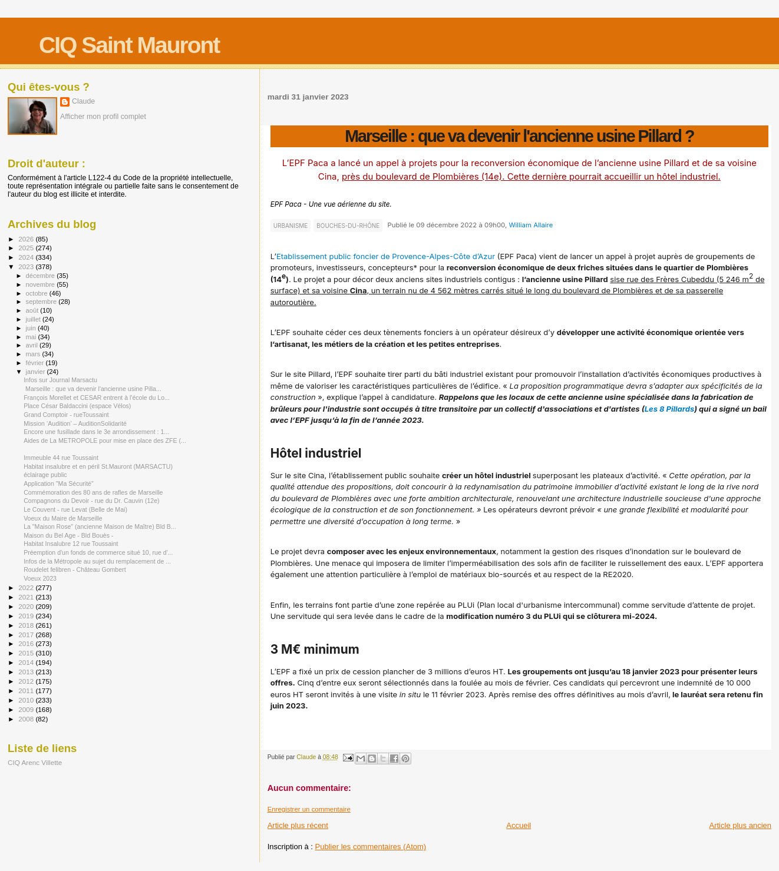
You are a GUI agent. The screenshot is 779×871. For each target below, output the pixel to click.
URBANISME (290, 225)
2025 (26, 247)
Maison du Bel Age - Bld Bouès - (68, 535)
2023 (26, 266)
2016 (26, 643)
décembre (41, 275)
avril (33, 345)
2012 (26, 681)
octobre (37, 293)
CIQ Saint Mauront (129, 45)
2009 (26, 709)
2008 (26, 719)
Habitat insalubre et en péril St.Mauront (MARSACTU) (98, 466)
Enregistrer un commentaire (309, 809)
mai (32, 336)
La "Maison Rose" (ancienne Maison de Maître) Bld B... (100, 526)
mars (34, 353)
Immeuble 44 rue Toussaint (61, 457)
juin (32, 328)
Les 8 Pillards (670, 408)
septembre (42, 301)
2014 (26, 662)
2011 (26, 690)
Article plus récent (298, 825)
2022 (26, 587)
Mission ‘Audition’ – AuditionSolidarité (75, 423)
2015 (26, 653)
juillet (34, 319)
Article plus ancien (740, 825)
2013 (26, 671)
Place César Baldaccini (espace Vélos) (77, 405)
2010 (26, 700)
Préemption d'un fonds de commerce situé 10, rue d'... (98, 552)
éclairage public (45, 474)
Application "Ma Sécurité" (59, 483)
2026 (26, 239)
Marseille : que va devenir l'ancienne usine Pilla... (92, 388)
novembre (41, 284)
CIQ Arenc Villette (35, 762)
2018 (26, 625)
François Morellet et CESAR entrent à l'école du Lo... (97, 397)
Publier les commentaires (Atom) (371, 846)
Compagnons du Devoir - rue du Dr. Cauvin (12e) (91, 500)
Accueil (518, 825)
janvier (36, 371)
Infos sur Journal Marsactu (60, 379)
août (33, 310)
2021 (26, 597)
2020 (26, 606)
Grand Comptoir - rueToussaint (66, 414)
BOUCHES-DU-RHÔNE (347, 225)
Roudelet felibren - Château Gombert (75, 569)
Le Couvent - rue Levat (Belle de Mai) (75, 509)
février (36, 362)
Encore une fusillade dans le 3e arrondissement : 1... (96, 431)
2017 (26, 634)
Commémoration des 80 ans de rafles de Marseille (93, 492)
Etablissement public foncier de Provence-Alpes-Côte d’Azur (385, 256)
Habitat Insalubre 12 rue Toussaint (71, 543)
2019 (26, 616)
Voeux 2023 (40, 578)
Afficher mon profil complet (103, 116)
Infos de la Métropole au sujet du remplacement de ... (97, 561)
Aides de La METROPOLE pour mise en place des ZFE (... (105, 440)
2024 (26, 257)
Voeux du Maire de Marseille (63, 518)
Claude (83, 101)
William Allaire (531, 225)
